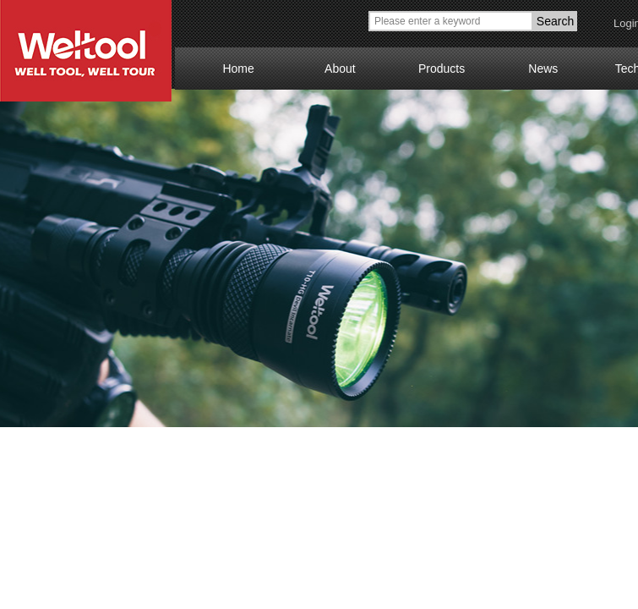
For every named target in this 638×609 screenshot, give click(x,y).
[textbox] (450, 21)
